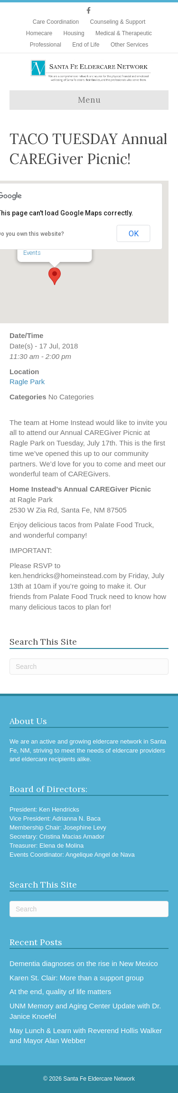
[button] (54, 276)
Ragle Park (27, 381)
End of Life (85, 44)
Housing (74, 33)
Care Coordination (56, 22)
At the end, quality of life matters (60, 991)
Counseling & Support (117, 22)
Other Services (129, 44)
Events (32, 252)
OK (134, 233)
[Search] (89, 666)
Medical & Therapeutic (123, 33)
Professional (45, 44)
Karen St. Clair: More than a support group (76, 978)
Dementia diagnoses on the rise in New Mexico (83, 963)
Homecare (39, 33)
